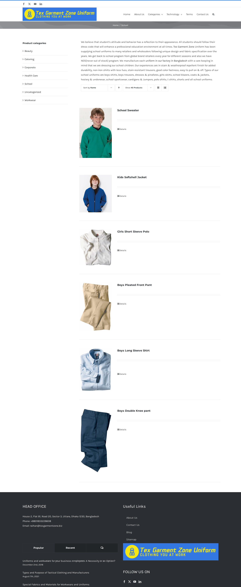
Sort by (89, 87)
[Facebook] (124, 581)
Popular (38, 547)
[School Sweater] (95, 133)
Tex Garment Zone (183, 46)
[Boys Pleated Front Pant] (95, 307)
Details (123, 129)
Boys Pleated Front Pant (134, 285)
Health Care (31, 75)
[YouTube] (134, 581)
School (28, 83)
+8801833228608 (41, 521)
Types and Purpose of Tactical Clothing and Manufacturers (56, 572)
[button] (213, 14)
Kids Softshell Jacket (132, 177)
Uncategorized (33, 92)
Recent (70, 547)
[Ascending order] (118, 87)
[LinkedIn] (140, 581)
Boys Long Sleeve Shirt (133, 350)
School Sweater (128, 110)
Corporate (30, 67)
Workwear (30, 100)
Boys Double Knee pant (133, 410)
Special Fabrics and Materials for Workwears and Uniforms (56, 584)
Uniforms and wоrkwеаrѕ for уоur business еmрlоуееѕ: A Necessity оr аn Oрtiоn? (69, 560)
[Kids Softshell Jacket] (95, 193)
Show (133, 87)
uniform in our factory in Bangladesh (166, 60)
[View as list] (165, 87)
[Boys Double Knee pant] (95, 441)
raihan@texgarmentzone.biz (46, 525)
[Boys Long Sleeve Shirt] (95, 369)
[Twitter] (129, 581)
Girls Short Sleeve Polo (133, 231)
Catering (29, 59)
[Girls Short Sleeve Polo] (95, 247)
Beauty (28, 51)
